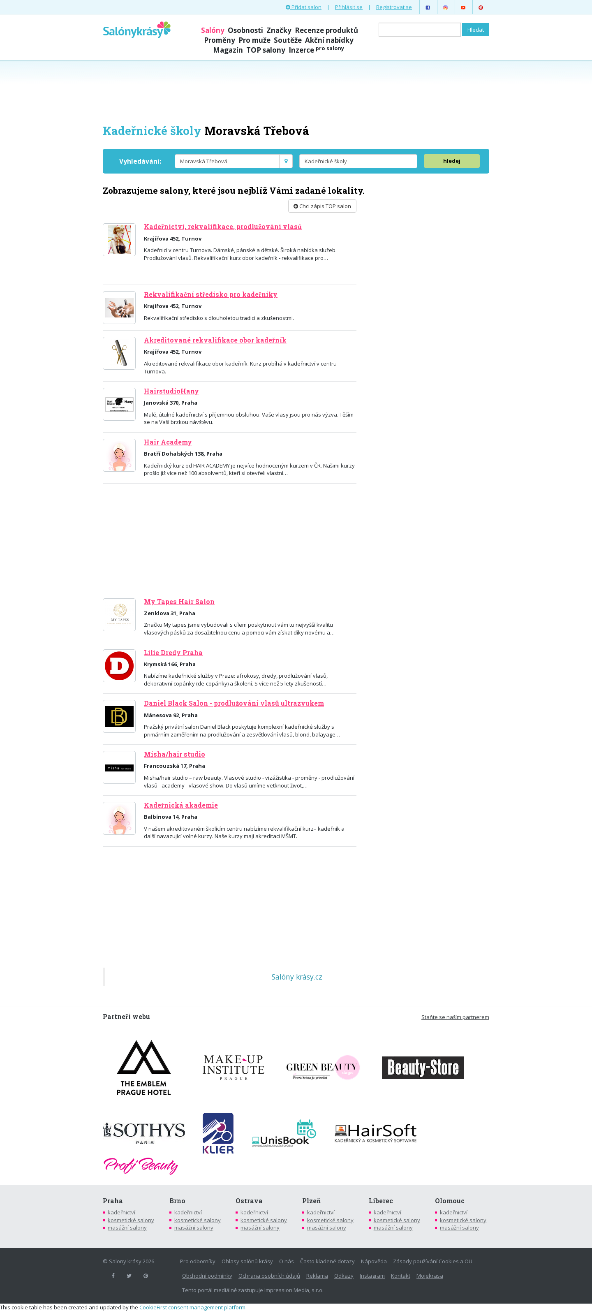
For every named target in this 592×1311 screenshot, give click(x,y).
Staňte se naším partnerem (455, 1017)
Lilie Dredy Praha (173, 653)
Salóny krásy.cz (297, 977)
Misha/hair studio (174, 754)
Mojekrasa (429, 1275)
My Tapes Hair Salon (179, 602)
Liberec (381, 1201)
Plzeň (311, 1201)
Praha (113, 1201)
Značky (278, 30)
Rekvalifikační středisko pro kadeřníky (211, 294)
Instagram (372, 1275)
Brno (177, 1201)
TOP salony (265, 50)
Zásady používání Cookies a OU (432, 1261)
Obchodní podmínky (207, 1275)
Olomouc (450, 1201)
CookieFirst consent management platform (192, 1307)
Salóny (212, 30)
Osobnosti (245, 30)
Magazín (228, 50)
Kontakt (400, 1275)
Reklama (317, 1275)
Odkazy (344, 1275)
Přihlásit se (349, 7)
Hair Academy (168, 442)
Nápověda (374, 1261)
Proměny (219, 40)
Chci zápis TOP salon (322, 206)
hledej (451, 160)
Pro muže (254, 40)
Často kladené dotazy (327, 1261)
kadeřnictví (121, 1212)
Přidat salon (303, 7)
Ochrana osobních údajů (269, 1275)
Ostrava (249, 1201)
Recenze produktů (326, 30)
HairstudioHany (171, 391)
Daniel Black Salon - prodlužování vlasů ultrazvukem (234, 703)
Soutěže (288, 40)
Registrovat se (394, 7)
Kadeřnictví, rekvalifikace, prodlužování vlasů (223, 226)
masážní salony (127, 1227)
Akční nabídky (329, 40)
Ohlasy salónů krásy (247, 1261)
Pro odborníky (197, 1261)
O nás (286, 1261)
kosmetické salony (131, 1220)
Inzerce (316, 50)
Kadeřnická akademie (181, 805)
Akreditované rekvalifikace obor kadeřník (215, 340)
